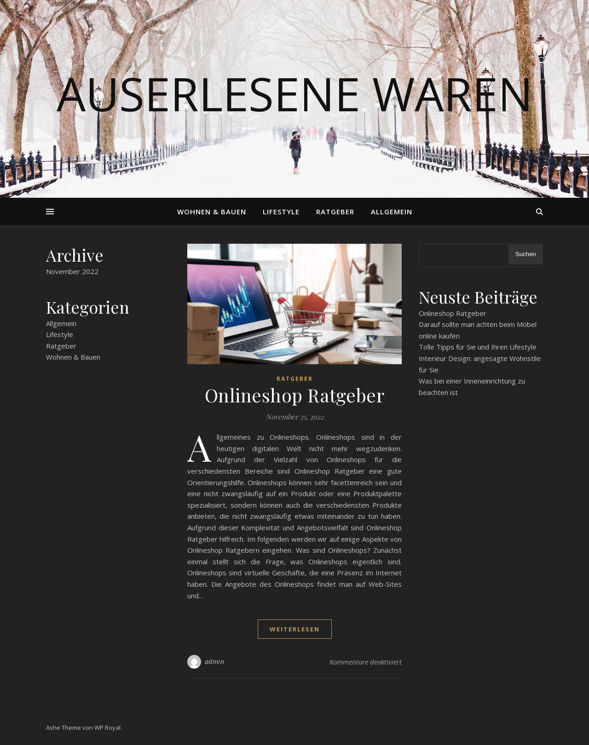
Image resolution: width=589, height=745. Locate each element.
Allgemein (391, 211)
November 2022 (72, 271)
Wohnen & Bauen (211, 211)
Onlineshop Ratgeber (295, 395)
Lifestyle (281, 211)
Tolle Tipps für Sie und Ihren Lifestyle (478, 346)
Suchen (525, 254)
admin (215, 661)
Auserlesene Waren (295, 93)
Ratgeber (335, 211)
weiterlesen (295, 629)
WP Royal (107, 727)
